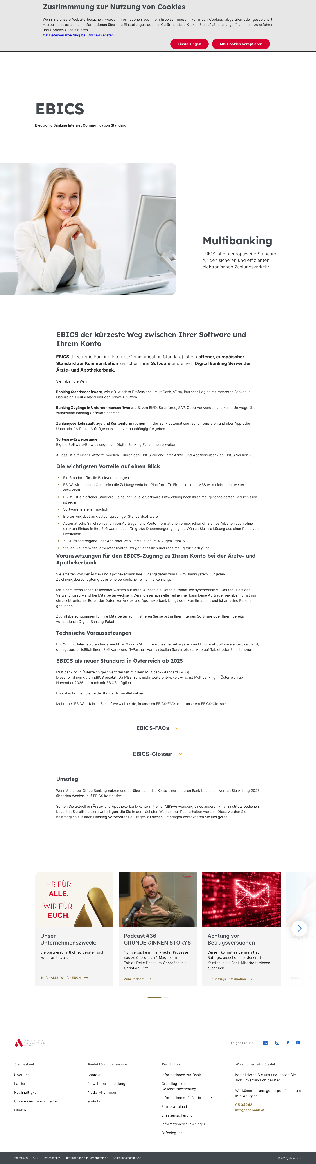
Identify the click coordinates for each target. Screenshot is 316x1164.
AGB (36, 1157)
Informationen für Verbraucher (187, 1097)
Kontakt (94, 1075)
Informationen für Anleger (183, 1124)
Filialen (20, 1110)
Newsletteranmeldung (106, 1083)
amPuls (94, 1101)
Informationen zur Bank (181, 1075)
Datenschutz (52, 1157)
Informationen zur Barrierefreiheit (87, 1157)
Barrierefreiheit (174, 1106)
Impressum (21, 1157)
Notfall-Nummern (102, 1092)
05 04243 (243, 1104)
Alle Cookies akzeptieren (240, 44)
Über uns (22, 1075)
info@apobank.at (249, 1110)
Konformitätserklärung (127, 1157)
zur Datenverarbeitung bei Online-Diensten (78, 35)
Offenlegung (172, 1133)
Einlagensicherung (177, 1115)
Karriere (21, 1083)
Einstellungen (189, 44)
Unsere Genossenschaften (36, 1101)
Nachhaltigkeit (26, 1092)
